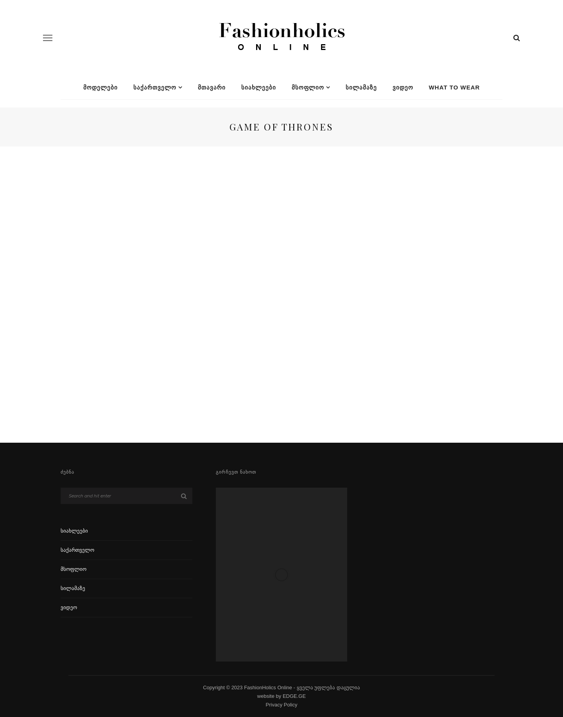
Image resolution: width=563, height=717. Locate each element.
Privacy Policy (282, 705)
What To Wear (454, 87)
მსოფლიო (308, 87)
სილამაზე (361, 87)
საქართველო (154, 87)
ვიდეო (403, 87)
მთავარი (212, 87)
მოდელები (100, 87)
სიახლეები (258, 87)
